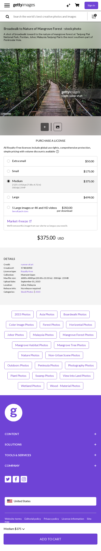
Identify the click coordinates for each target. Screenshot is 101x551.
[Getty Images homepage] (24, 5)
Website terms (13, 518)
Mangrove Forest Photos (78, 334)
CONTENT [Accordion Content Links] (50, 434)
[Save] (45, 127)
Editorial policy (33, 518)
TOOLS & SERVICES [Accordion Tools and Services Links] (50, 455)
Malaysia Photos (43, 334)
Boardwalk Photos (75, 314)
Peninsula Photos (48, 365)
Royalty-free (27, 271)
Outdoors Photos (18, 365)
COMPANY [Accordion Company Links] (50, 465)
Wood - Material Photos (65, 385)
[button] (50, 83)
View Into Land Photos (77, 375)
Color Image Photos (21, 324)
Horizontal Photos (80, 324)
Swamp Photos (44, 375)
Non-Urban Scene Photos (64, 355)
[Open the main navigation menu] (7, 5)
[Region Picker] (50, 501)
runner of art (27, 264)
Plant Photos (18, 375)
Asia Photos (47, 314)
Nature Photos (30, 355)
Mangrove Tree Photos (71, 345)
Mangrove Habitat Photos (31, 345)
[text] (49, 16)
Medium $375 (14, 546)
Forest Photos (51, 324)
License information (73, 518)
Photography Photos (81, 365)
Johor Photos (15, 334)
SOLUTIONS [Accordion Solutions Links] (50, 444)
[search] (9, 16)
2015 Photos (23, 314)
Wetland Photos (31, 385)
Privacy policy (51, 518)
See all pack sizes (20, 211)
